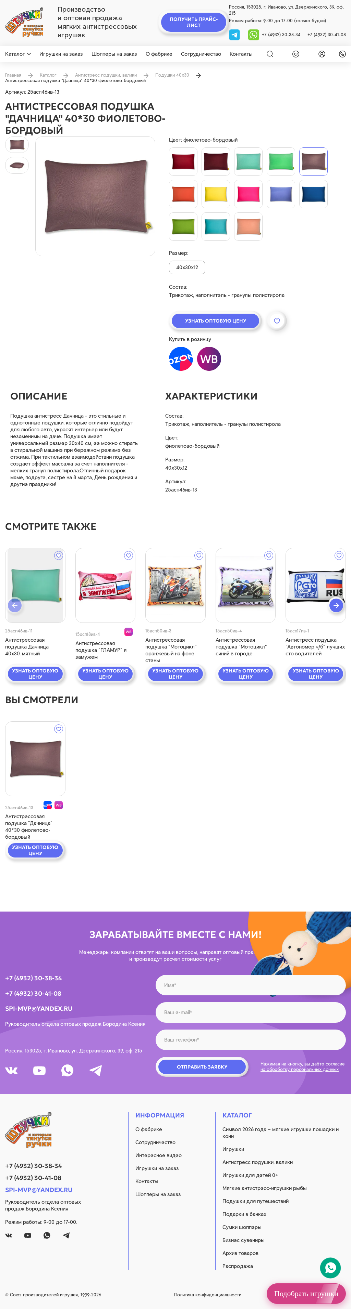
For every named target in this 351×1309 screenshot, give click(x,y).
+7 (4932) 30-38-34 (281, 34)
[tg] (235, 34)
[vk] (11, 1070)
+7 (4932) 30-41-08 (326, 34)
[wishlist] (294, 54)
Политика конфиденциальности (207, 1294)
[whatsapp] (253, 34)
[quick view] (35, 585)
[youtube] (39, 1070)
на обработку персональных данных (300, 1069)
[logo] (24, 22)
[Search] (270, 54)
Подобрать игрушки (306, 1293)
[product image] (95, 196)
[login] (320, 54)
